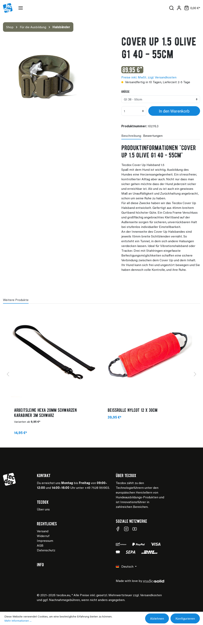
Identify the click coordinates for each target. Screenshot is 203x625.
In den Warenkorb (174, 111)
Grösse (125, 92)
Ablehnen (157, 618)
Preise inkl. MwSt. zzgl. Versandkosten (148, 77)
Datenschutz (46, 550)
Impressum (45, 540)
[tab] (131, 135)
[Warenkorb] (191, 8)
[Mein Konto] (179, 8)
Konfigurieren (185, 618)
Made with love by (140, 581)
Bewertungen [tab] (153, 135)
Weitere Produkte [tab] (16, 300)
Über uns (43, 509)
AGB (40, 545)
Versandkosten (151, 595)
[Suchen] (171, 8)
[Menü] (21, 8)
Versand (42, 531)
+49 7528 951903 (97, 487)
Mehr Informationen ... (18, 620)
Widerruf (43, 536)
